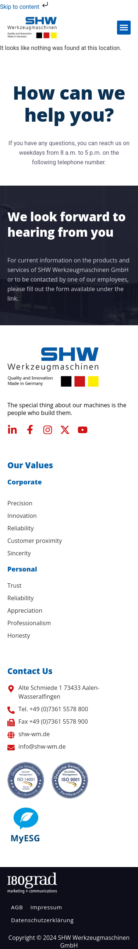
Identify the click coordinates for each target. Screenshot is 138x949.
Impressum (46, 907)
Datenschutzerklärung (42, 920)
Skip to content (25, 6)
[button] (124, 28)
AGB (17, 907)
